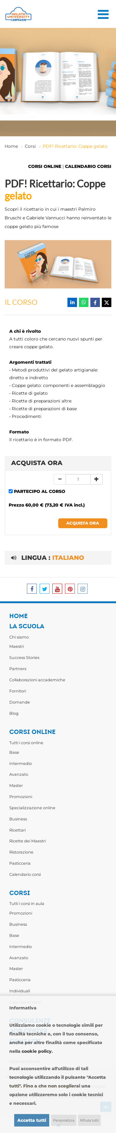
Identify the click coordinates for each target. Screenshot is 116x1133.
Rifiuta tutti (89, 1120)
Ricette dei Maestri (27, 840)
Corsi (30, 146)
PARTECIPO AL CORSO (39, 491)
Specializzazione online (32, 807)
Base (14, 752)
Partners (17, 668)
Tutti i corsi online (26, 742)
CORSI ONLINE (44, 166)
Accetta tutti (31, 1120)
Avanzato (18, 774)
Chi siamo (19, 637)
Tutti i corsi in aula (26, 903)
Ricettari (17, 830)
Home (11, 146)
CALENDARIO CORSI (88, 166)
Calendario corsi (25, 874)
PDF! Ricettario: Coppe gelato (75, 146)
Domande (19, 702)
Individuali (19, 990)
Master (16, 785)
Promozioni (20, 796)
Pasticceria (20, 863)
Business (18, 818)
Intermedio (20, 763)
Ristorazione (21, 852)
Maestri (16, 646)
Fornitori (17, 690)
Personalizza (63, 1120)
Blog (14, 713)
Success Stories (24, 657)
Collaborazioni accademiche (37, 679)
